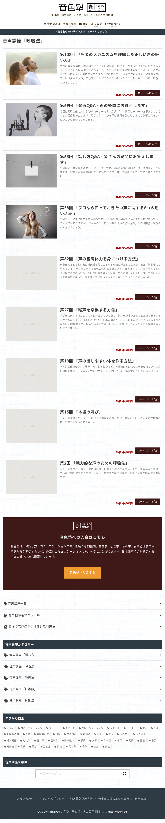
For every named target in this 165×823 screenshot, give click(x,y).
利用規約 (140, 802)
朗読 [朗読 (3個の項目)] (131, 744)
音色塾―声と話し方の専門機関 (80, 815)
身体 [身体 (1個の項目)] (84, 750)
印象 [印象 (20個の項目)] (57, 738)
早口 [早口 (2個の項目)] (119, 744)
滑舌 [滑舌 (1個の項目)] (154, 744)
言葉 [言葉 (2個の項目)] (23, 750)
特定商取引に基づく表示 (113, 802)
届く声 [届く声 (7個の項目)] (40, 744)
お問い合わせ (25, 802)
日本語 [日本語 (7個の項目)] (107, 744)
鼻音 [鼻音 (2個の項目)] (107, 750)
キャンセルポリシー (52, 802)
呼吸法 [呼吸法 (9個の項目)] (86, 738)
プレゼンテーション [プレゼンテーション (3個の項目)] (92, 731)
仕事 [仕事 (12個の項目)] (156, 731)
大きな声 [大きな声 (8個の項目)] (141, 738)
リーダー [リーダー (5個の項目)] (131, 731)
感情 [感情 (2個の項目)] (83, 744)
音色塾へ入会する (82, 573)
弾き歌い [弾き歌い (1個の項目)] (69, 744)
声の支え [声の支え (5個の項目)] (124, 738)
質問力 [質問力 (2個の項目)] (72, 750)
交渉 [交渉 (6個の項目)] (144, 731)
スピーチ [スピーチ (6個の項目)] (70, 731)
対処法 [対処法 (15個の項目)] (26, 744)
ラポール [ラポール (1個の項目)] (115, 731)
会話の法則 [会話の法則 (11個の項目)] (13, 738)
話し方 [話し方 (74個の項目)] (47, 750)
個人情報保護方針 (81, 802)
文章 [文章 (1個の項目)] (94, 744)
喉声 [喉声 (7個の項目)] (99, 738)
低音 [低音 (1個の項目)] (27, 738)
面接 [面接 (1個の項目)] (96, 750)
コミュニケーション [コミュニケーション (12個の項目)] (32, 731)
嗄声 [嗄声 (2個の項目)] (110, 738)
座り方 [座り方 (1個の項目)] (54, 744)
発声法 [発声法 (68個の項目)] (10, 750)
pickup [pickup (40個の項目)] (10, 731)
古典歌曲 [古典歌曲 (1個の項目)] (72, 738)
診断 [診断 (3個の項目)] (34, 750)
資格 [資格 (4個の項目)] (59, 750)
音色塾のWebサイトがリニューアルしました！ (83, 32)
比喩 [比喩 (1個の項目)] (142, 744)
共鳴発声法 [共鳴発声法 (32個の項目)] (43, 738)
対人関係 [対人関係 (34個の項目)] (11, 744)
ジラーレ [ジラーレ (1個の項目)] (54, 731)
